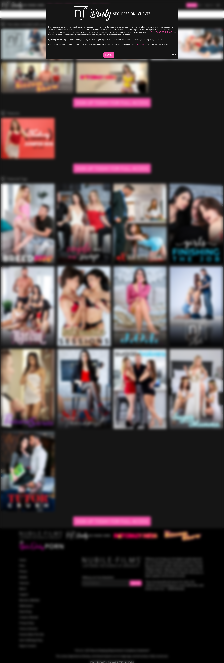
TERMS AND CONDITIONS (161, 32)
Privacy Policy (141, 44)
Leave (173, 54)
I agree (109, 54)
